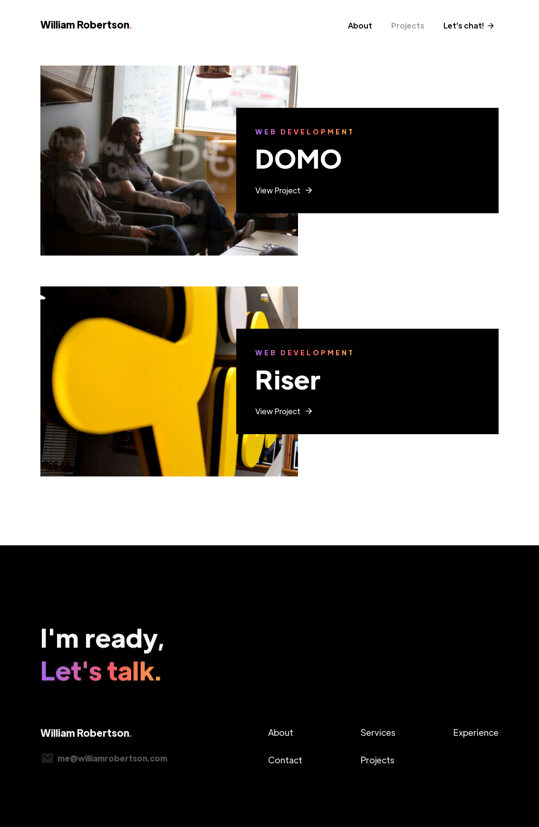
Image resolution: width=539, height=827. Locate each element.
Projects (407, 25)
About (360, 25)
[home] (88, 28)
